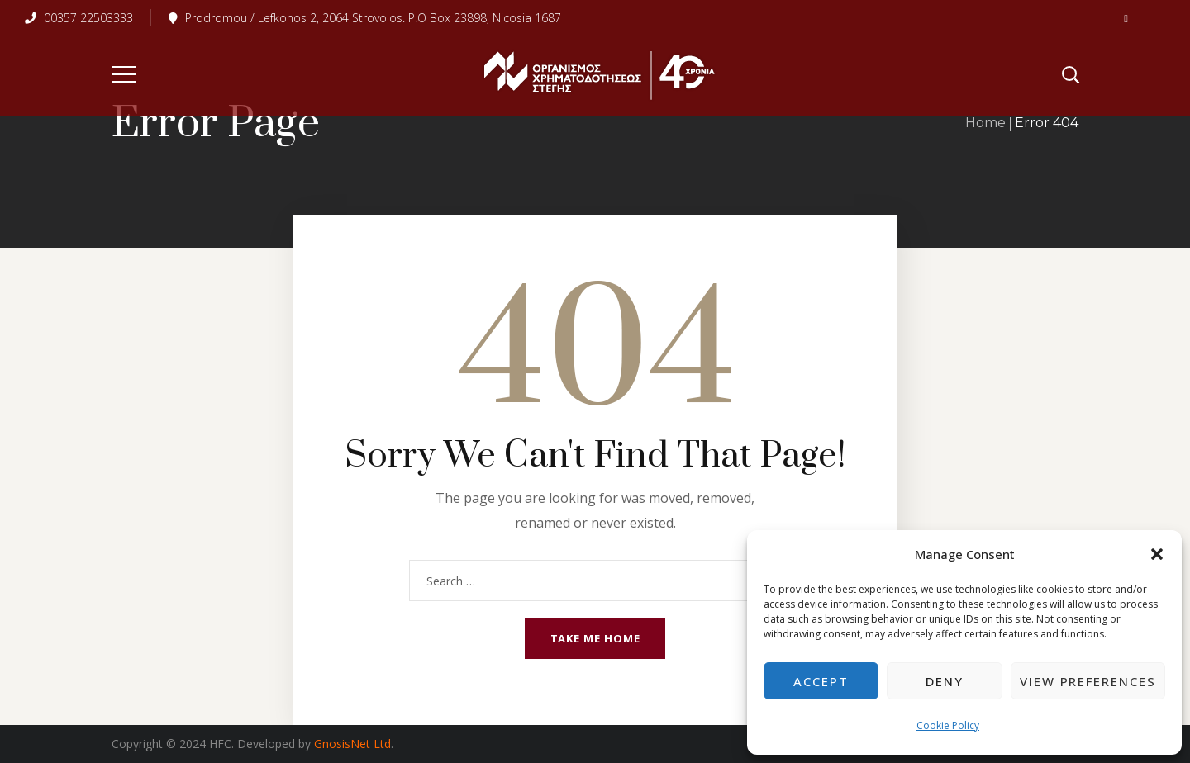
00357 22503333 (79, 18)
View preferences (1088, 681)
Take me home (595, 638)
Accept (821, 681)
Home (985, 122)
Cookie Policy (947, 725)
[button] (1157, 554)
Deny (945, 681)
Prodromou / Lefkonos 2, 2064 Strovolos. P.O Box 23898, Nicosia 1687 (365, 18)
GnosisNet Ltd (351, 743)
